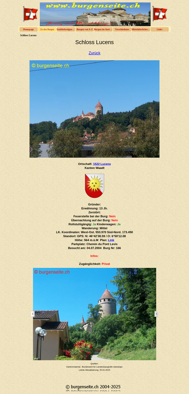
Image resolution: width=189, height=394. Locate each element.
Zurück (94, 53)
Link (111, 240)
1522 (102, 164)
